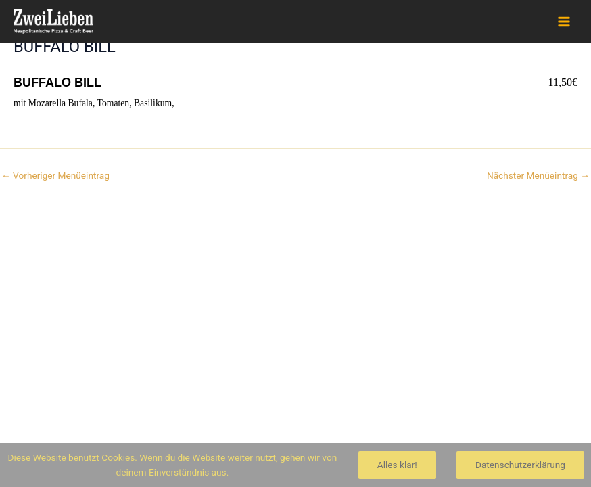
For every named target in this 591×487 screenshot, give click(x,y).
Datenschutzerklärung (520, 464)
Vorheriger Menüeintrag (55, 176)
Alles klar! (397, 464)
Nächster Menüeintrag (538, 176)
